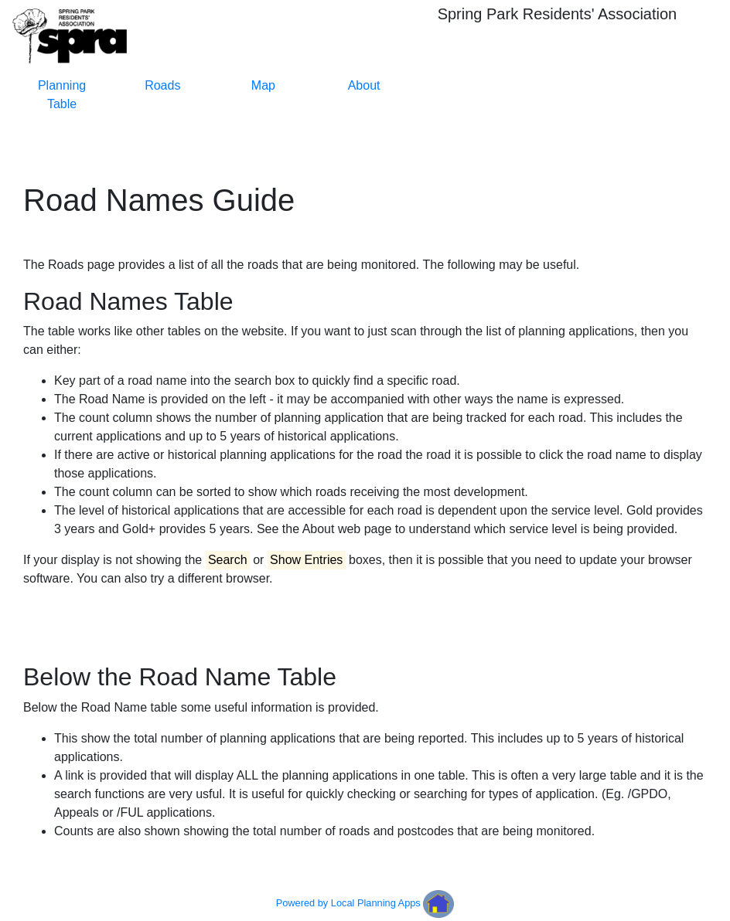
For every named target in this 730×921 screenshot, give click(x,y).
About (364, 85)
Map (263, 85)
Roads (162, 85)
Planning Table (62, 94)
